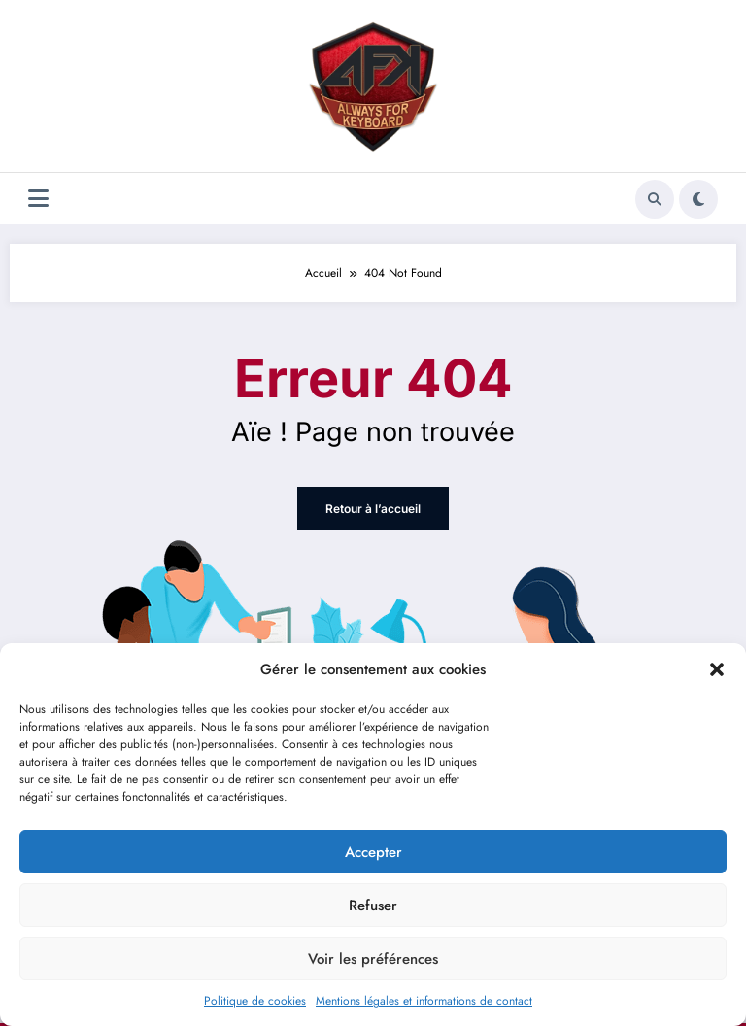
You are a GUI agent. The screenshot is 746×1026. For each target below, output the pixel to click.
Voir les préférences (373, 959)
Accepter (373, 852)
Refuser (373, 905)
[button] (717, 669)
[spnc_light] (698, 199)
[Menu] (38, 199)
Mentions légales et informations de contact (424, 1000)
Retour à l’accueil (373, 508)
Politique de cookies (255, 1000)
